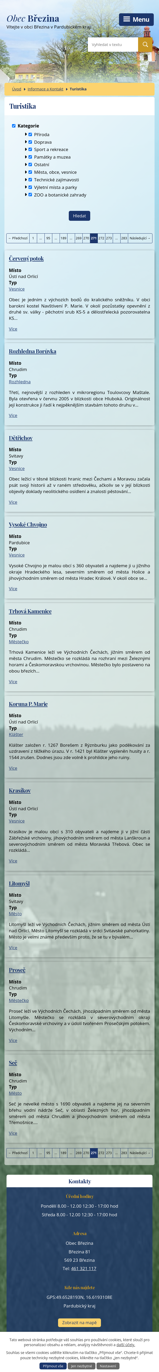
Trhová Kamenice (30, 611)
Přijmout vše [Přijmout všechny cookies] (53, 1366)
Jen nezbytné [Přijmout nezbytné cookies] (81, 1366)
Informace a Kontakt (46, 88)
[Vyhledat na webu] (109, 44)
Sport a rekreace (51, 149)
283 (124, 238)
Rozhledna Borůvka (32, 351)
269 (79, 238)
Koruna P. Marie (28, 703)
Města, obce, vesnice (55, 172)
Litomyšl (19, 883)
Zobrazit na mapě (79, 1322)
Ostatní (41, 164)
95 (48, 238)
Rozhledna (20, 382)
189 (63, 238)
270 (86, 238)
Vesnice (17, 289)
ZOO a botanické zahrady (60, 195)
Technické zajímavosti (56, 179)
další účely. (125, 1344)
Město (15, 914)
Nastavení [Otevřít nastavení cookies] (108, 1366)
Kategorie (28, 126)
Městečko (19, 642)
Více (13, 329)
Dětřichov (20, 437)
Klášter (16, 734)
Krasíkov (20, 790)
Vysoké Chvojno (28, 524)
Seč (13, 1062)
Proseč (17, 969)
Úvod (16, 88)
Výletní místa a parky (55, 187)
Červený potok (26, 258)
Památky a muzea (52, 157)
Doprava (43, 142)
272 (101, 238)
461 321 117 (83, 1268)
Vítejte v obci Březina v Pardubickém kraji (65, 23)
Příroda (41, 134)
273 (109, 238)
